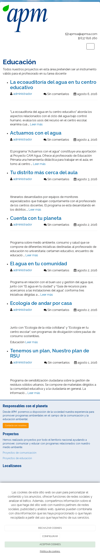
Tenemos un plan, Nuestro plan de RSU (49, 353)
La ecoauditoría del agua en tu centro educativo (53, 84)
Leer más (36, 124)
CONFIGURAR (50, 536)
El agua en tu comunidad (38, 263)
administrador (22, 94)
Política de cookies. (50, 551)
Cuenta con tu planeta (35, 218)
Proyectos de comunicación (19, 452)
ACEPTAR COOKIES (50, 544)
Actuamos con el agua (35, 133)
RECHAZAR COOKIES (50, 528)
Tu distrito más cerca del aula (44, 172)
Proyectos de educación (17, 458)
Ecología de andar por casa (41, 303)
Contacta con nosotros (15, 425)
